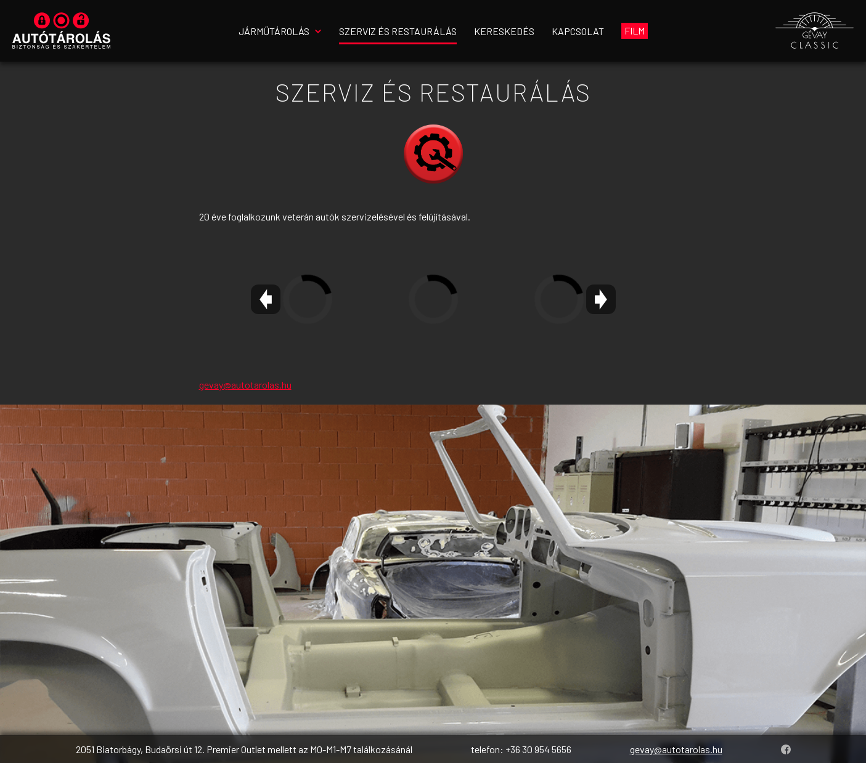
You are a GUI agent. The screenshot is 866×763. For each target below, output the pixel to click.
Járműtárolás (274, 31)
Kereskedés (504, 31)
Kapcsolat (578, 31)
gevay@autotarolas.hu (245, 384)
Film (634, 30)
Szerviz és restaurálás (398, 31)
